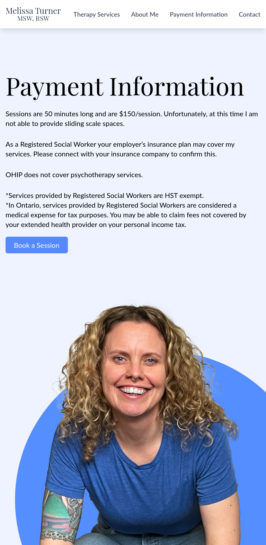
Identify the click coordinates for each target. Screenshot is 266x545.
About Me (145, 14)
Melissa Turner (33, 14)
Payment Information (199, 14)
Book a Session (37, 245)
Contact (249, 14)
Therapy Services (96, 14)
